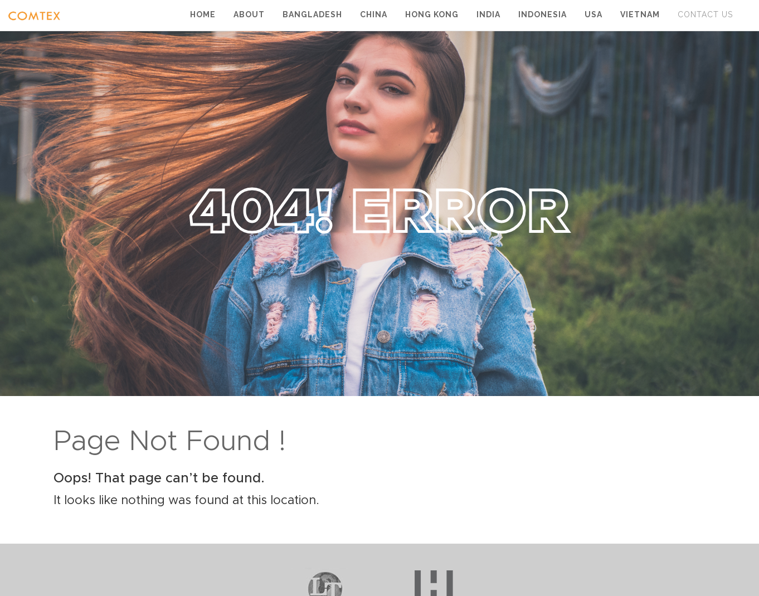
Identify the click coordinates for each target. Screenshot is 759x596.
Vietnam (640, 14)
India (488, 14)
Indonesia (542, 14)
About (249, 14)
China (373, 14)
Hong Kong (432, 14)
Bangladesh (312, 14)
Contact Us (705, 14)
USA (593, 14)
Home (203, 14)
